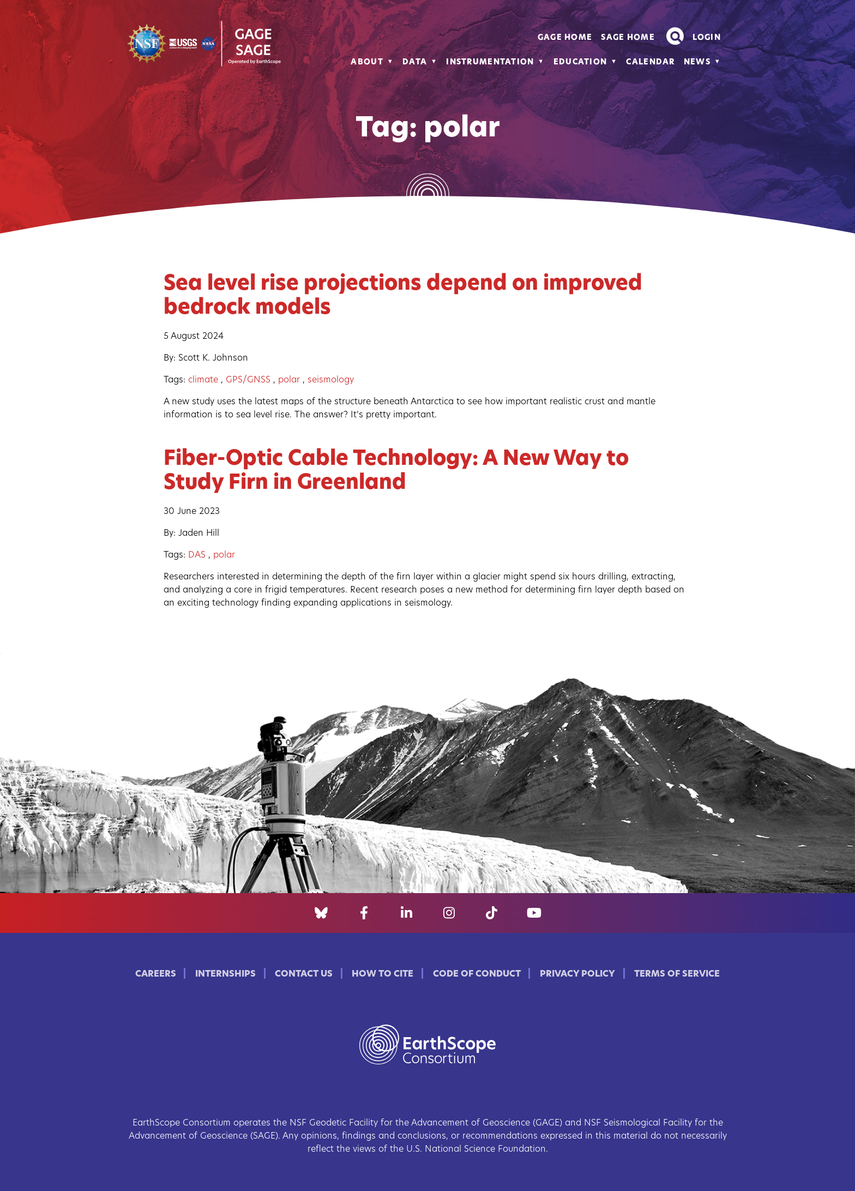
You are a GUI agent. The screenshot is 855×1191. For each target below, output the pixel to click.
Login (707, 38)
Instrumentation (490, 62)
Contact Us (304, 974)
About (367, 62)
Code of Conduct (477, 974)
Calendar (650, 62)
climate (203, 380)
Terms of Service (677, 974)
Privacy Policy (577, 974)
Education (580, 62)
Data (414, 62)
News (697, 62)
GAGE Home (565, 38)
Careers (155, 974)
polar (289, 380)
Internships (225, 974)
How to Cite (382, 974)
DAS (197, 555)
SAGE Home (628, 38)
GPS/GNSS (248, 380)
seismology (331, 380)
